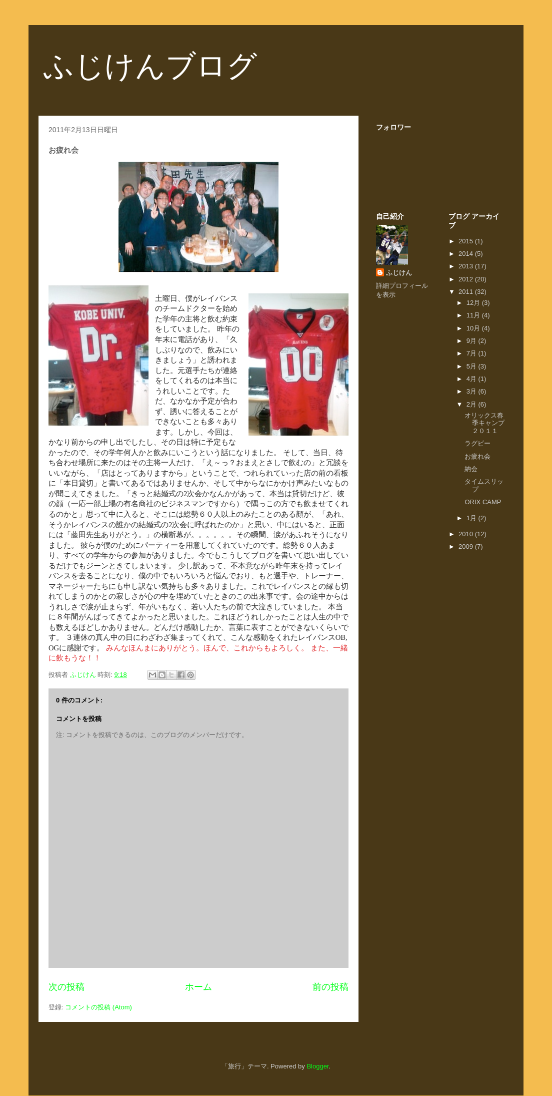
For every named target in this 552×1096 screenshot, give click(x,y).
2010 (466, 534)
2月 (472, 404)
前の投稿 (330, 987)
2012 (466, 279)
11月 (474, 315)
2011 (466, 291)
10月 (474, 328)
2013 (466, 266)
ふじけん (399, 272)
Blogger (317, 1066)
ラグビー (477, 443)
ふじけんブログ (150, 66)
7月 (472, 353)
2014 (466, 253)
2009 (466, 546)
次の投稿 (66, 987)
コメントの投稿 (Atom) (98, 1007)
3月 (472, 391)
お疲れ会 (477, 456)
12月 (474, 302)
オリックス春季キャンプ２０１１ (484, 423)
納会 (471, 469)
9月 (472, 340)
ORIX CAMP (482, 502)
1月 (472, 518)
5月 (472, 366)
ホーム (198, 987)
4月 (472, 379)
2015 (466, 241)
